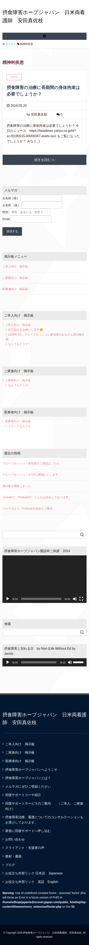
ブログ (10, 865)
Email (6, 219)
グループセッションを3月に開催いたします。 (31, 474)
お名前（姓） (11, 198)
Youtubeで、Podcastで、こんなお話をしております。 (36, 497)
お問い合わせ (15, 839)
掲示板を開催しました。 (18, 486)
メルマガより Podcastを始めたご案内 (27, 508)
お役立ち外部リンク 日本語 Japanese (34, 873)
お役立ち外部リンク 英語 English (31, 882)
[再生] (8, 599)
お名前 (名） (11, 205)
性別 (5, 212)
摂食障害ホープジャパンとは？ (28, 778)
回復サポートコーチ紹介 (23, 795)
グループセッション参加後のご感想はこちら (30, 463)
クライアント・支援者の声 (24, 847)
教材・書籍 (13, 856)
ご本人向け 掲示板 (15, 266)
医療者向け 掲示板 (15, 289)
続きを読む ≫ (44, 159)
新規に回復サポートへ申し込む (28, 831)
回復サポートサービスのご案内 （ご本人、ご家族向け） (44, 806)
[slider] (39, 662)
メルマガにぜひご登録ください (28, 786)
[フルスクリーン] (81, 599)
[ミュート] (75, 599)
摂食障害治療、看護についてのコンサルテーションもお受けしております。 (44, 819)
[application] (44, 579)
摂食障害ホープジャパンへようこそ (31, 769)
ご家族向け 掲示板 (15, 277)
